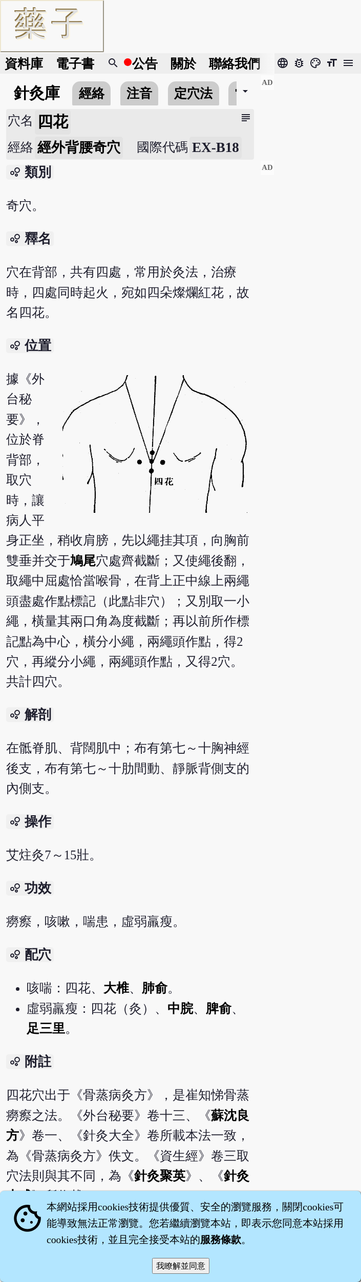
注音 (139, 93)
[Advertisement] (310, 113)
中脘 (180, 1008)
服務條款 (220, 1239)
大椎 (116, 988)
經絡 (91, 93)
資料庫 (24, 64)
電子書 (75, 64)
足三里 (46, 1028)
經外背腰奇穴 (78, 147)
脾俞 (218, 1008)
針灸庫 (37, 93)
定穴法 (193, 93)
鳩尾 (83, 561)
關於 (183, 64)
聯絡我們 (234, 64)
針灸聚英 (159, 1176)
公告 (145, 64)
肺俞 (154, 988)
